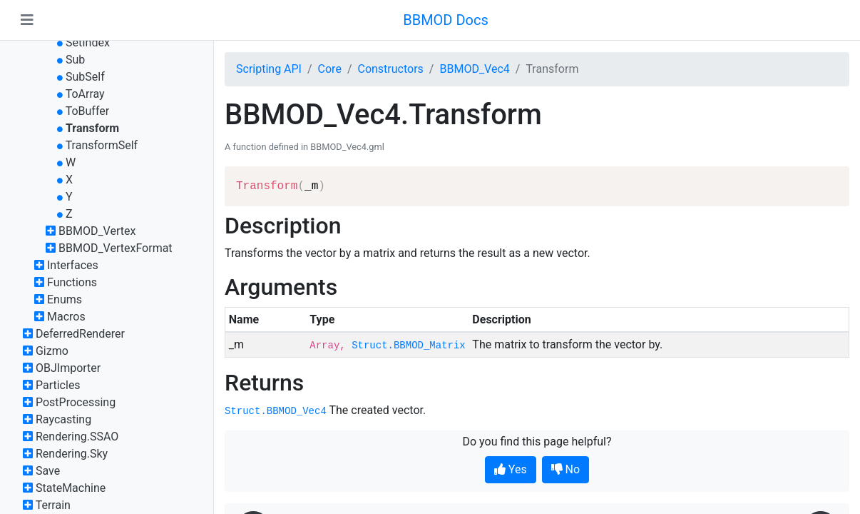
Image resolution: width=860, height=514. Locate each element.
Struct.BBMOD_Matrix (409, 345)
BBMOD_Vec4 (474, 69)
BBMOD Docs (445, 20)
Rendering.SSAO (77, 436)
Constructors (390, 69)
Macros (66, 316)
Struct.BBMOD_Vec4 (276, 411)
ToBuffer (88, 111)
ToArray (85, 94)
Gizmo (52, 351)
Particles (58, 385)
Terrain (53, 505)
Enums (64, 299)
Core (330, 69)
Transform (92, 128)
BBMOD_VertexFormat (115, 248)
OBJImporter (68, 368)
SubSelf (85, 77)
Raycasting (63, 419)
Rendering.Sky (72, 453)
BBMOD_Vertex (96, 231)
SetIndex (88, 42)
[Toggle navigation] (27, 20)
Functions (72, 282)
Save (48, 471)
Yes (510, 469)
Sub (75, 59)
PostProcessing (76, 402)
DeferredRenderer (80, 334)
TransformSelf (102, 145)
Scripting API (269, 69)
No (565, 469)
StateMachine (71, 488)
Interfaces (72, 265)
